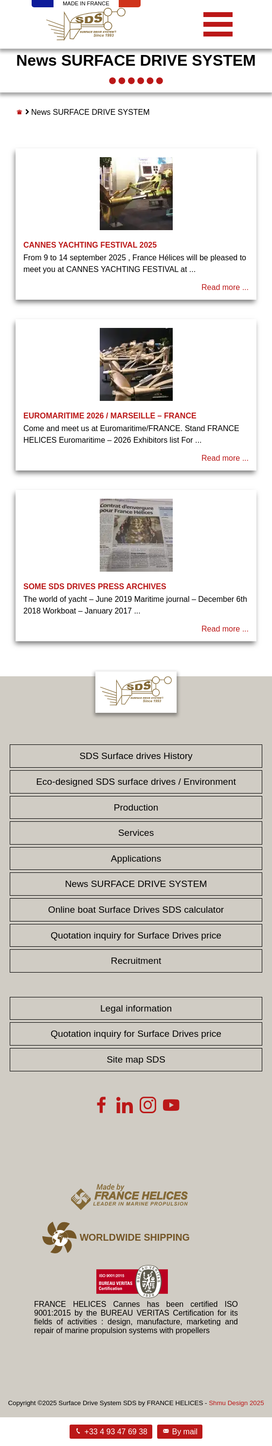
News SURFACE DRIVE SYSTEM (136, 884)
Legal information (136, 1008)
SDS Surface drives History (135, 756)
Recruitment (136, 961)
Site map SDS (136, 1059)
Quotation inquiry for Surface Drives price (136, 935)
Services (136, 833)
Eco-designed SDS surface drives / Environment (136, 782)
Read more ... (225, 287)
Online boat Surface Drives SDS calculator (136, 909)
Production (136, 807)
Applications (136, 858)
